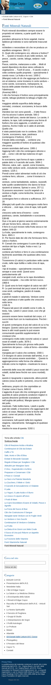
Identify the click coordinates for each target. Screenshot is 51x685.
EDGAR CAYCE (13, 580)
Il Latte (7, 489)
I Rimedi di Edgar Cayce (16, 600)
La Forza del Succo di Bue (15, 509)
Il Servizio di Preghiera (16, 613)
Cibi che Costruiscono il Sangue (18, 512)
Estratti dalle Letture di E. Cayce (15, 16)
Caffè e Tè (9, 452)
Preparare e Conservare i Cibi (17, 472)
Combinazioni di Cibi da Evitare (18, 449)
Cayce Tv (10, 647)
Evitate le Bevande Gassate (16, 459)
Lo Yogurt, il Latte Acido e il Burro (18, 493)
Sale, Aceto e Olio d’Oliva (15, 455)
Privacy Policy (7, 662)
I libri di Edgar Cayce (15, 590)
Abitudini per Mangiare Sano (16, 466)
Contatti (9, 650)
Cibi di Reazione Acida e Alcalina (18, 445)
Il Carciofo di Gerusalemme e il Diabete (21, 486)
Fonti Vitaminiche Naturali (15, 542)
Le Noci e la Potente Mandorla (17, 479)
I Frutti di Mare (10, 499)
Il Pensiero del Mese (15, 644)
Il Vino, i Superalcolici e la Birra (17, 469)
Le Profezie (11, 627)
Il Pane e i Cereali (12, 476)
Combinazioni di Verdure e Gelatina (19, 522)
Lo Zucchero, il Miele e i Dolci (17, 482)
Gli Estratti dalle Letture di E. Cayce (21, 637)
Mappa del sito (13, 680)
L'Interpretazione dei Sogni (18, 620)
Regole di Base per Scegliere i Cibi (19, 462)
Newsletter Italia (13, 587)
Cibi (31, 16)
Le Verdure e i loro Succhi (15, 519)
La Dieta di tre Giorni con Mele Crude (20, 529)
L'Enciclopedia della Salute (18, 597)
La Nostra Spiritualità (15, 610)
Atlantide (10, 633)
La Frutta (8, 526)
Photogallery (11, 640)
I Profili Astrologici (14, 623)
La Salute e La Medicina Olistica (20, 593)
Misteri (9, 630)
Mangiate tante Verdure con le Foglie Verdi (22, 516)
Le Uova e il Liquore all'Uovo (16, 496)
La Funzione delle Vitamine (16, 539)
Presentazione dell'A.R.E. (17, 583)
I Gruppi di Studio (13, 616)
